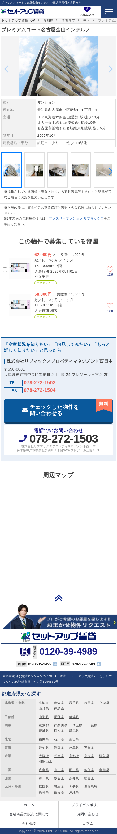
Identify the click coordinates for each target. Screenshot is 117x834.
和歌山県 (45, 761)
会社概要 (29, 824)
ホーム (29, 805)
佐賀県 (59, 792)
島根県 (104, 770)
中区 (86, 20)
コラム (87, 824)
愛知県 (49, 20)
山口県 (59, 770)
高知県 (74, 778)
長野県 (59, 717)
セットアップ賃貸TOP (18, 20)
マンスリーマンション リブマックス (76, 218)
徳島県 (89, 778)
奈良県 (89, 756)
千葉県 (93, 725)
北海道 (44, 703)
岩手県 (74, 703)
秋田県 (89, 703)
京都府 (74, 756)
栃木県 (59, 731)
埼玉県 (77, 725)
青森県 (59, 703)
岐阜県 (74, 748)
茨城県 (44, 731)
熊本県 (59, 787)
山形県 (44, 708)
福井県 (44, 739)
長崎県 (44, 792)
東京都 (44, 725)
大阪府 (44, 756)
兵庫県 (59, 756)
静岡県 (59, 748)
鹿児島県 (91, 787)
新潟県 (74, 717)
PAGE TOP (59, 598)
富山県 (74, 739)
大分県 (74, 787)
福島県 (59, 708)
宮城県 (104, 703)
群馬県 (74, 731)
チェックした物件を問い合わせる (71, 407)
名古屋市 (68, 20)
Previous (8, 68)
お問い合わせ (88, 814)
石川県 (59, 739)
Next (109, 68)
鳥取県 (89, 770)
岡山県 (74, 770)
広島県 (44, 770)
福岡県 (44, 787)
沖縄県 (74, 792)
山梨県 (44, 717)
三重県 (89, 748)
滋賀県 (104, 756)
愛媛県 (59, 778)
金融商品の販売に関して (29, 814)
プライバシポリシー (87, 805)
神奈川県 (60, 725)
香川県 (44, 778)
